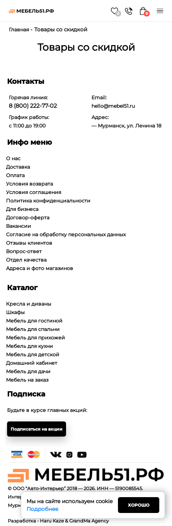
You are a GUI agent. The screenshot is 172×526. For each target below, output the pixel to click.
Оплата (15, 175)
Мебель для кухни (29, 346)
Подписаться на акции (37, 429)
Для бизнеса (22, 209)
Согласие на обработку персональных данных (66, 234)
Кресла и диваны (28, 304)
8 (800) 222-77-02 (33, 105)
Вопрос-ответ (24, 251)
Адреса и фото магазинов (39, 268)
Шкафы (15, 312)
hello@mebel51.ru (113, 106)
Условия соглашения (33, 192)
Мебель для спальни (33, 329)
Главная (19, 29)
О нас (13, 158)
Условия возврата (29, 184)
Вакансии (18, 226)
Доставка (18, 167)
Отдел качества (26, 260)
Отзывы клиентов (29, 243)
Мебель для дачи (28, 371)
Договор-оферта (27, 217)
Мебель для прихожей (35, 337)
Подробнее (42, 509)
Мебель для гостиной (34, 321)
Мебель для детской (32, 354)
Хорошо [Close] (138, 505)
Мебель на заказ (27, 380)
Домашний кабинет (31, 363)
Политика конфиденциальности (48, 201)
